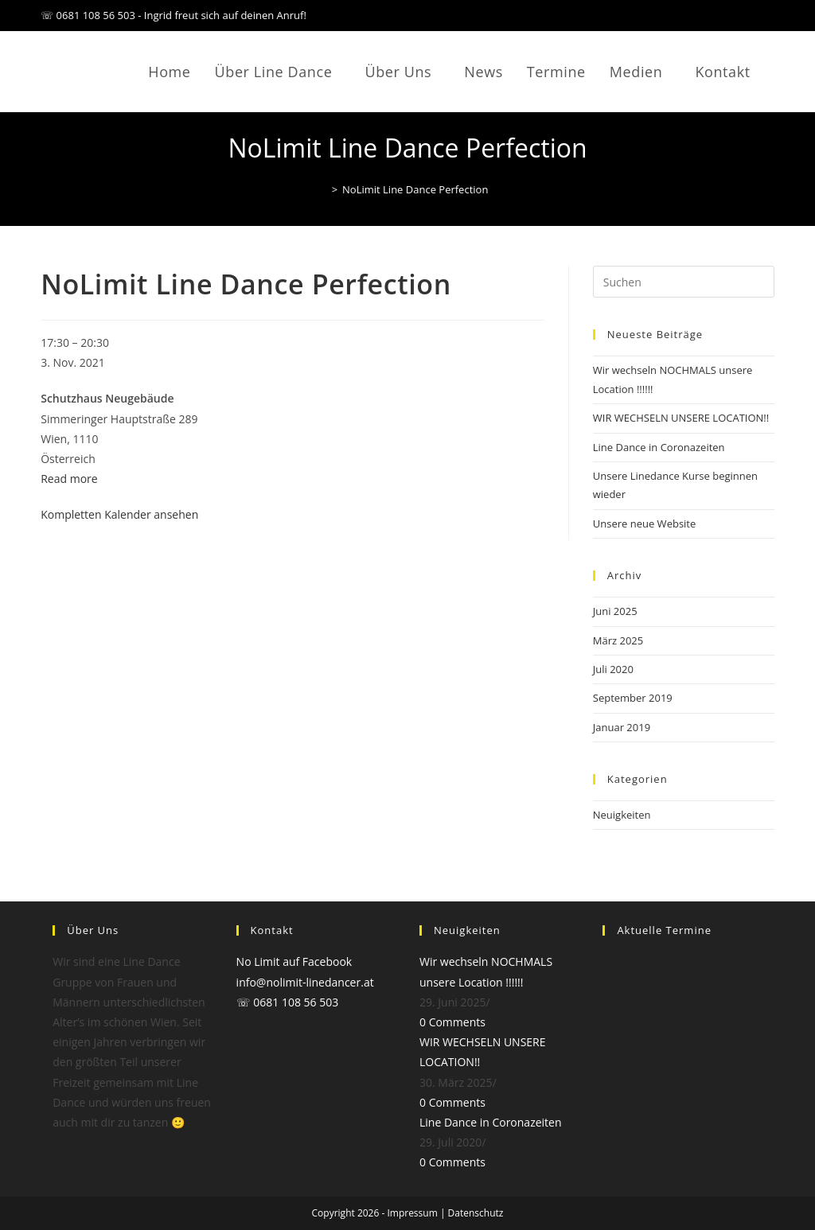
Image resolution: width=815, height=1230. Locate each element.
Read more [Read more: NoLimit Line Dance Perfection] (69, 478)
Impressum (412, 1213)
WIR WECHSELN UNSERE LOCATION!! (681, 418)
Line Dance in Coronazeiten (659, 447)
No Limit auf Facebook (294, 961)
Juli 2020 (613, 669)
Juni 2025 (615, 611)
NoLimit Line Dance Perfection (415, 189)
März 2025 (618, 640)
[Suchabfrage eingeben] (683, 282)
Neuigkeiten (622, 815)
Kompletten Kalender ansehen (119, 514)
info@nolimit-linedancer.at (305, 982)
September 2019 (633, 698)
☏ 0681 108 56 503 (287, 1002)
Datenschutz (476, 1213)
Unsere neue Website (644, 523)
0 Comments (452, 1022)
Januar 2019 (621, 727)
